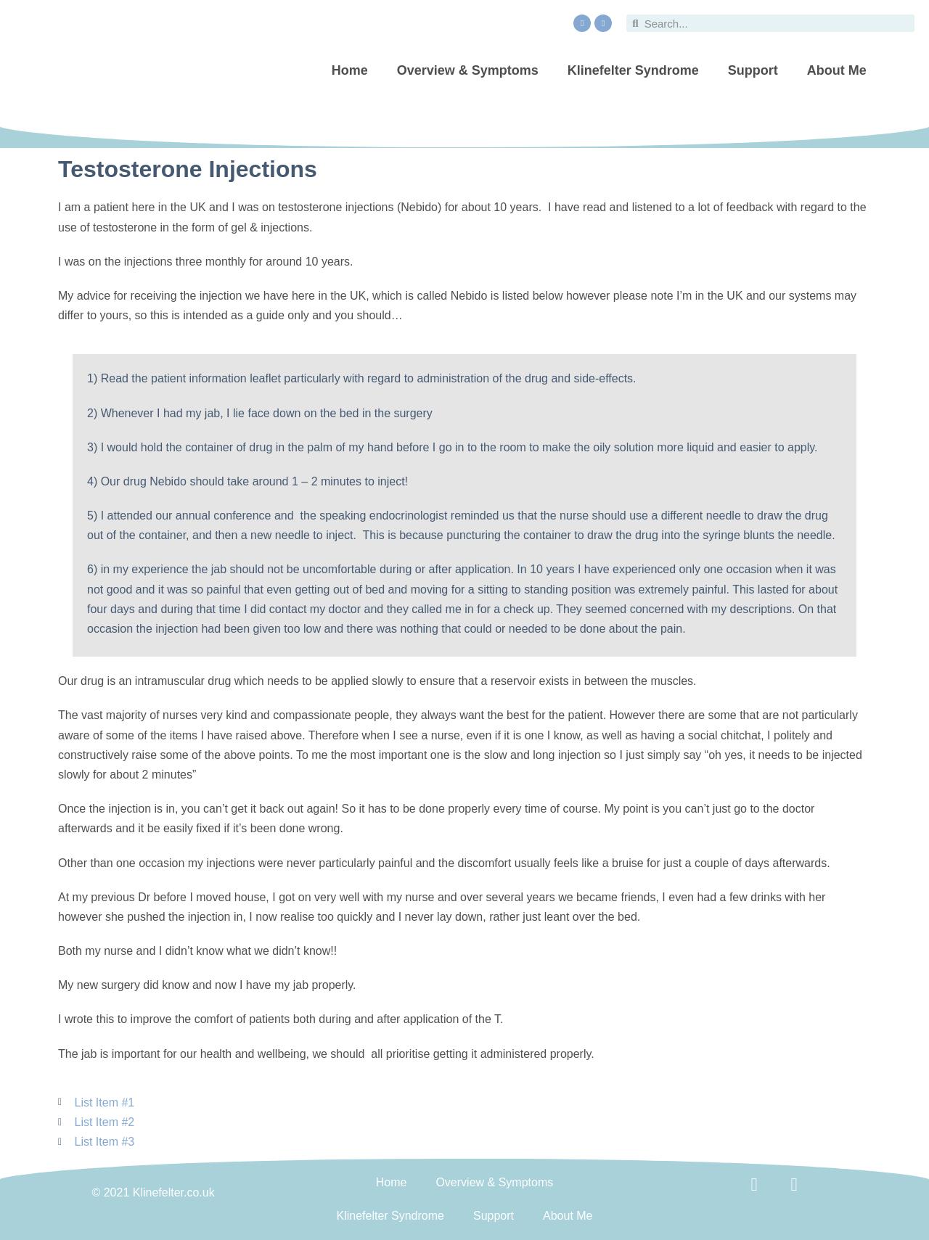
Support (753, 70)
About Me (837, 70)
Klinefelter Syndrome (633, 70)
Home (350, 70)
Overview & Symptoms (468, 70)
